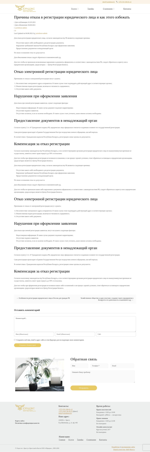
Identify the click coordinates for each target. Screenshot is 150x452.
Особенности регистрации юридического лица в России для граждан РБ (43, 298)
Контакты (127, 9)
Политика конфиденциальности (27, 423)
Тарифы (91, 9)
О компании (108, 9)
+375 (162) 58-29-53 (65, 411)
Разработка (115, 447)
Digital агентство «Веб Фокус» (124, 450)
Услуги (74, 9)
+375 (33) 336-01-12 (119, 2)
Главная (62, 440)
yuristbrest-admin (21, 28)
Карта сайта (19, 421)
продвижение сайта (128, 447)
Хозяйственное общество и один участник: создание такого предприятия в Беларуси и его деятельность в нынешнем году (107, 299)
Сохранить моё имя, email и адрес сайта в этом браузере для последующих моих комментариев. (50, 340)
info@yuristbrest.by (97, 2)
